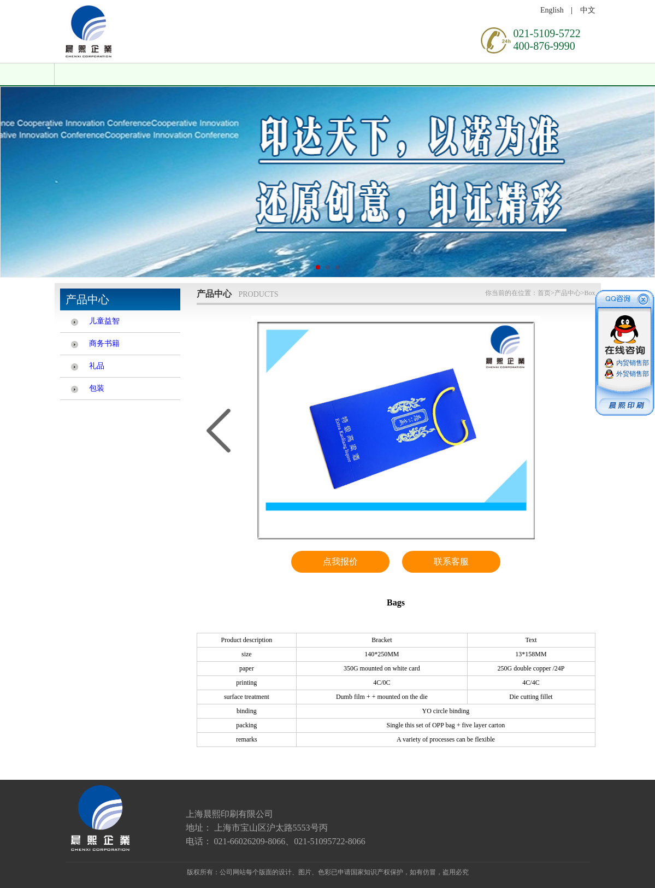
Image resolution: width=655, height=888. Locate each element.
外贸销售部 (632, 374)
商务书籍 (104, 343)
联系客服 (451, 561)
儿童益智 (104, 321)
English (552, 10)
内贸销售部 (632, 363)
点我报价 (340, 561)
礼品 (96, 366)
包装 (96, 388)
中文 (587, 10)
